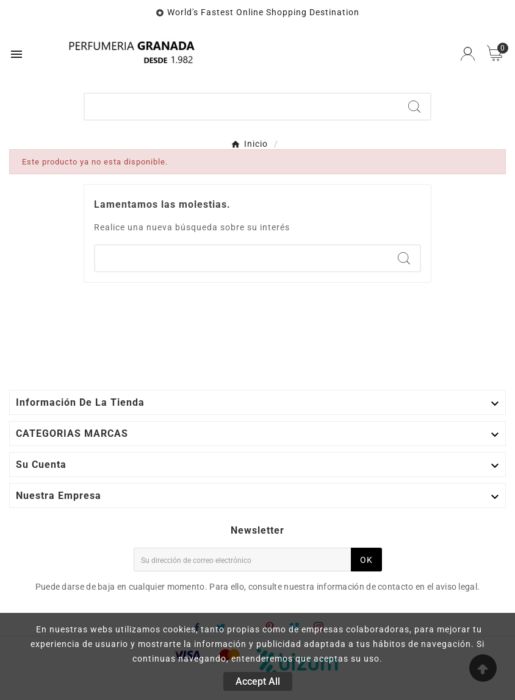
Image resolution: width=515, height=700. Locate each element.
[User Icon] (468, 54)
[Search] (414, 106)
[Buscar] (241, 106)
